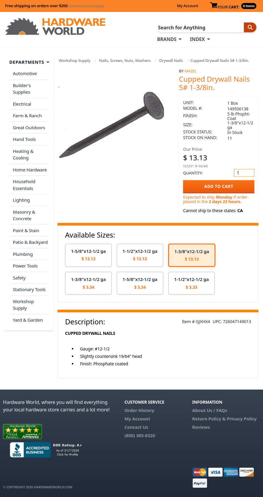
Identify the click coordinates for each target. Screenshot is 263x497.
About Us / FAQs (209, 410)
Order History (139, 410)
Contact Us (136, 427)
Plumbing (23, 254)
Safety (19, 278)
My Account (187, 5)
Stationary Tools (29, 289)
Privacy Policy (242, 419)
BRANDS (167, 39)
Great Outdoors (29, 127)
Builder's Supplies (22, 88)
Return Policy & (209, 419)
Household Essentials (24, 184)
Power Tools (25, 266)
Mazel (191, 71)
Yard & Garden (28, 320)
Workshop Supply (74, 60)
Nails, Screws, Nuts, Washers (124, 60)
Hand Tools (24, 139)
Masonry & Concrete (24, 215)
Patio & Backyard (30, 242)
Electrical (22, 104)
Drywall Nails (171, 60)
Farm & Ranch (27, 115)
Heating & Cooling (23, 154)
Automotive (25, 73)
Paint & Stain (26, 230)
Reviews (201, 427)
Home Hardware (30, 170)
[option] (88, 255)
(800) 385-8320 (139, 435)
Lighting (21, 200)
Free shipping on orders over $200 (54, 5)
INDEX (197, 39)
